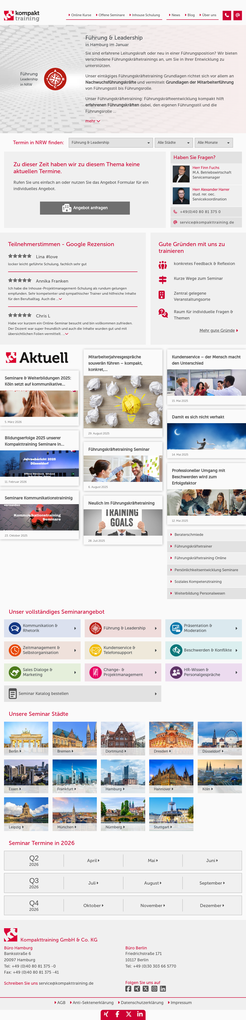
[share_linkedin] (140, 1015)
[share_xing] (106, 1015)
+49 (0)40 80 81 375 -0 (34, 966)
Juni (212, 860)
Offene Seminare (110, 15)
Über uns (207, 15)
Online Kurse (79, 15)
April (93, 860)
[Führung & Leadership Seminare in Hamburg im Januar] (227, 15)
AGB (60, 1002)
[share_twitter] (128, 1015)
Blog (190, 15)
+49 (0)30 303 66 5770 (154, 966)
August (152, 883)
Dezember (212, 905)
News (174, 15)
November (152, 905)
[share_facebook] (117, 1015)
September (212, 883)
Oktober (93, 905)
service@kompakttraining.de (66, 983)
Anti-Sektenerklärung (92, 1002)
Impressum (180, 1002)
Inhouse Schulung (144, 15)
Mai (153, 860)
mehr (92, 121)
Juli (93, 883)
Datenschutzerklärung (141, 1002)
